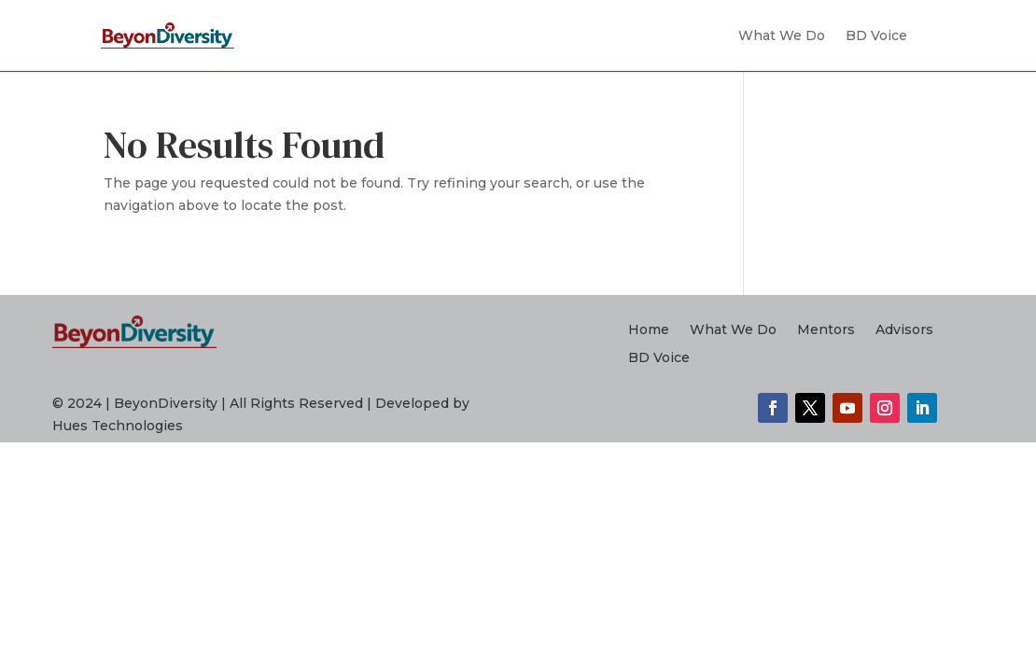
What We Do (781, 35)
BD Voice (876, 35)
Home (648, 330)
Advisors (904, 330)
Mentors (826, 330)
